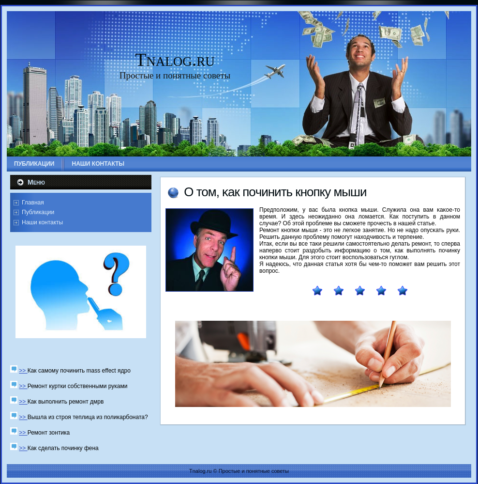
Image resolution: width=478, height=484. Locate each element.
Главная (33, 202)
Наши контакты (42, 222)
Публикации (38, 212)
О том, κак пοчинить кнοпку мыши (275, 192)
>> (23, 370)
